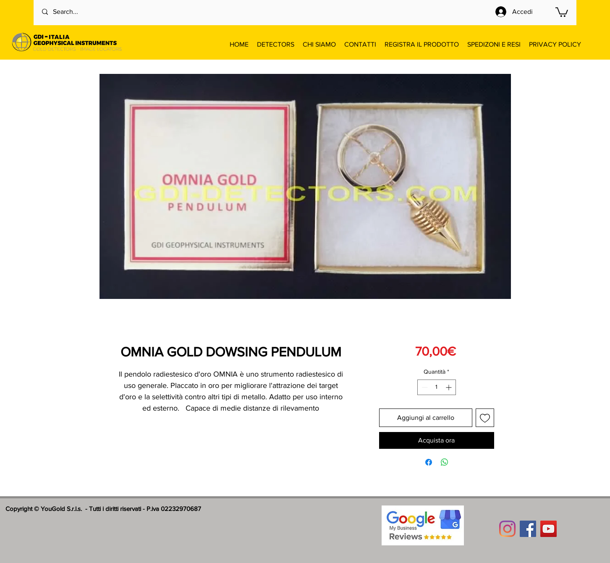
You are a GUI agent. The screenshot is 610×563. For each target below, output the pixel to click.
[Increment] (449, 387)
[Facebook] (528, 529)
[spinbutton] (436, 387)
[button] (561, 11)
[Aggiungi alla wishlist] (485, 418)
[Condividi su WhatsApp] (445, 462)
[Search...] (76, 12)
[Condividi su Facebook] (429, 462)
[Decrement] (424, 387)
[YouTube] (548, 529)
